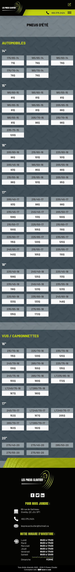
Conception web (30, 570)
